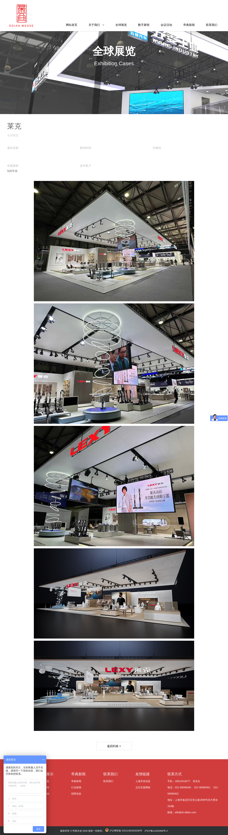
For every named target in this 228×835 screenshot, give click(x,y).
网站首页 (71, 24)
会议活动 (166, 24)
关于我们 (94, 24)
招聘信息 (76, 793)
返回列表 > (114, 746)
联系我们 (211, 24)
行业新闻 (76, 787)
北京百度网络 (142, 787)
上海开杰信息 (142, 781)
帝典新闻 (189, 24)
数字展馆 (143, 24)
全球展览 (121, 24)
